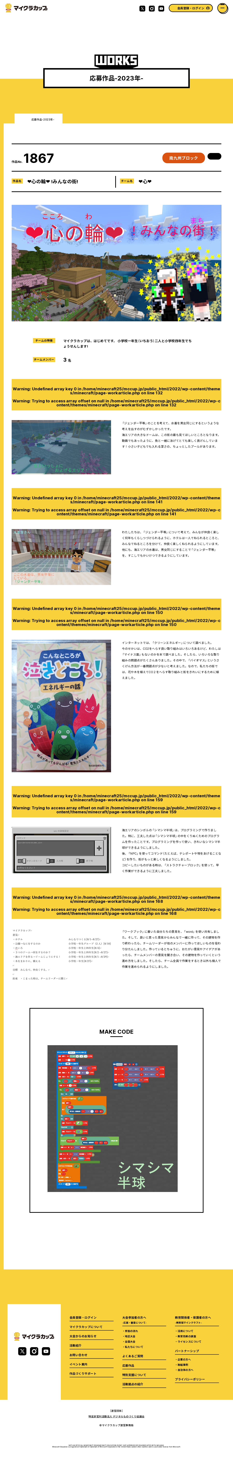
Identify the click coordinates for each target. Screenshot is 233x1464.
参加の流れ (131, 1331)
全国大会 (130, 1341)
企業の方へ (184, 1359)
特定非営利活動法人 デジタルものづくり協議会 (116, 1416)
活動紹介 (76, 1345)
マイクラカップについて (86, 1327)
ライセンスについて (189, 1341)
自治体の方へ (185, 1370)
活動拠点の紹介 (132, 1384)
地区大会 (130, 1336)
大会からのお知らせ (83, 1336)
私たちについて (134, 1347)
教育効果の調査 (187, 1336)
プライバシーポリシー (190, 1379)
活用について (185, 1331)
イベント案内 (79, 1364)
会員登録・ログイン (190, 8)
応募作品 (128, 1365)
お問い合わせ (79, 1355)
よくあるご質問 (132, 1356)
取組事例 (183, 1365)
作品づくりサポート (83, 1373)
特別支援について (134, 1375)
